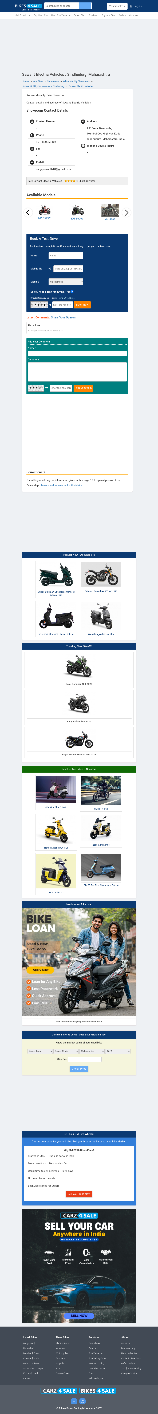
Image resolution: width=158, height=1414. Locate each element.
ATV (58, 1368)
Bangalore (28, 1343)
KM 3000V (77, 219)
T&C (123, 1368)
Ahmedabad (29, 1368)
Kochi (36, 1358)
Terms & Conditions (66, 298)
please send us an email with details (61, 485)
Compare (133, 15)
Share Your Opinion (63, 317)
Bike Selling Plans (97, 1358)
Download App (128, 1348)
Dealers (122, 15)
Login (136, 6)
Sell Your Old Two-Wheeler (79, 1134)
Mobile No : (37, 269)
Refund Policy (128, 1363)
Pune (36, 1353)
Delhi (25, 1363)
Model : (34, 282)
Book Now (82, 305)
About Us (125, 1343)
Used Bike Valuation (60, 15)
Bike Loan (93, 15)
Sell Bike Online (22, 15)
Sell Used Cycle (96, 1378)
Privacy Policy (134, 1368)
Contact (125, 1358)
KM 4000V (44, 218)
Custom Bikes (62, 1373)
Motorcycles (62, 1353)
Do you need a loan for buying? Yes (50, 292)
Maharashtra (117, 6)
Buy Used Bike (41, 15)
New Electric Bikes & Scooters (79, 769)
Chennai (27, 1358)
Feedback (136, 1358)
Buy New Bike (108, 15)
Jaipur (40, 1368)
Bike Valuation (95, 1353)
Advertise (132, 1353)
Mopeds (60, 1363)
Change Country (129, 1373)
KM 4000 (110, 219)
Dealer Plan (79, 15)
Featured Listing (96, 1363)
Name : (34, 255)
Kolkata (27, 1373)
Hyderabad (28, 1348)
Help (123, 1353)
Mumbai (27, 1353)
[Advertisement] (79, 44)
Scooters (60, 1358)
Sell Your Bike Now (79, 1194)
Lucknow (34, 1363)
